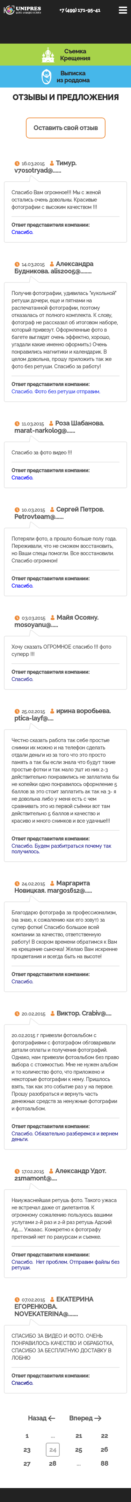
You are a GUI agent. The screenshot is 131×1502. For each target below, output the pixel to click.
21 (78, 1435)
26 (104, 1449)
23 (26, 1449)
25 (78, 1449)
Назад (42, 1418)
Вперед (86, 1418)
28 (52, 1463)
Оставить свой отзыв (66, 127)
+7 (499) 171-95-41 (79, 10)
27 (26, 1463)
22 (104, 1435)
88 (104, 1463)
